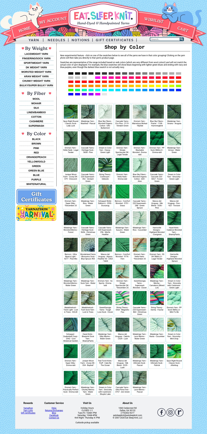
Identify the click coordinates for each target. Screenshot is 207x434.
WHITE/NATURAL (36, 184)
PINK (36, 148)
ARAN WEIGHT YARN (36, 76)
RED (36, 152)
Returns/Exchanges (54, 410)
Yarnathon (28, 408)
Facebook (54, 415)
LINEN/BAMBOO (36, 112)
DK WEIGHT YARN (36, 67)
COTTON (36, 116)
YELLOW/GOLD (36, 161)
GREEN (36, 166)
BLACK (36, 139)
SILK (36, 107)
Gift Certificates (28, 413)
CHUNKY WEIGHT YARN (36, 81)
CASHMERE (36, 121)
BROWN (36, 143)
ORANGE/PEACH (36, 157)
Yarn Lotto (28, 410)
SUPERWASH (36, 125)
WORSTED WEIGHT (32, 72)
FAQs (54, 408)
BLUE (36, 175)
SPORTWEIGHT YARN (36, 63)
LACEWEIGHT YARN (36, 54)
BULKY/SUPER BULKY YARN (36, 85)
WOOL (36, 98)
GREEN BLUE (36, 170)
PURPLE (36, 179)
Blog (54, 413)
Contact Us (54, 418)
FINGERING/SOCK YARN (36, 58)
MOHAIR (36, 103)
